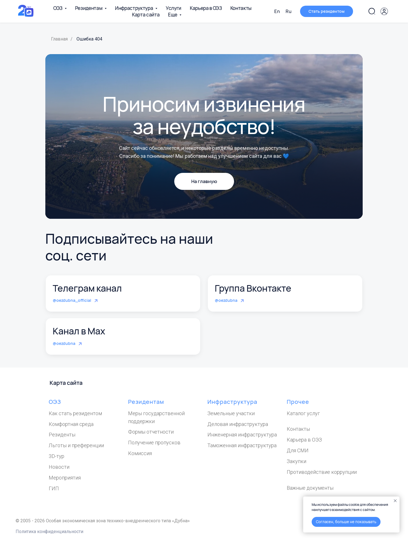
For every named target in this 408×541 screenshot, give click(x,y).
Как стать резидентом (75, 413)
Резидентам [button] (89, 8)
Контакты (241, 8)
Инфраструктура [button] (134, 8)
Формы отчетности (151, 432)
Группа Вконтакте (253, 288)
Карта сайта (146, 14)
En (277, 11)
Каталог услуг (303, 413)
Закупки (296, 461)
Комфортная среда (71, 424)
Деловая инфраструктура (237, 424)
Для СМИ (298, 450)
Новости (59, 467)
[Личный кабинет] (384, 11)
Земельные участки (231, 413)
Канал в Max (79, 331)
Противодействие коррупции (322, 472)
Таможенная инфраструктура (242, 445)
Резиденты (62, 435)
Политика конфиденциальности (49, 531)
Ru (289, 11)
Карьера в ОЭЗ (206, 8)
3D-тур (56, 456)
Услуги (173, 8)
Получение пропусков (154, 442)
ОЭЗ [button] (58, 8)
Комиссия (140, 453)
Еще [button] (173, 14)
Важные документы (310, 488)
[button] (326, 11)
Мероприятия (65, 478)
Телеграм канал (87, 288)
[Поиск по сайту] (371, 11)
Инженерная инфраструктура (242, 435)
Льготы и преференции (76, 445)
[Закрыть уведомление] (395, 501)
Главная (59, 39)
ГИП (54, 488)
